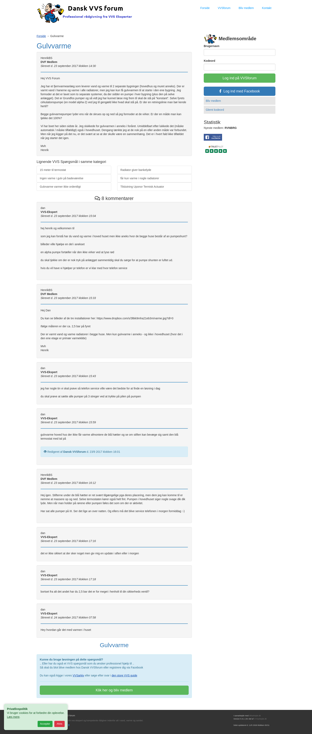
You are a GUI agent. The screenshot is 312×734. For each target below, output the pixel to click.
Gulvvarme (54, 46)
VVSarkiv (78, 675)
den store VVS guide (124, 675)
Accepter (45, 723)
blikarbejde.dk (255, 715)
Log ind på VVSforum (239, 78)
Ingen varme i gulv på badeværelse (61, 178)
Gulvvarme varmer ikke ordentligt (60, 186)
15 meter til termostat (53, 169)
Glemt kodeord (215, 109)
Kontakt (266, 8)
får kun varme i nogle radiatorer (139, 178)
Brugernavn (211, 46)
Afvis (59, 723)
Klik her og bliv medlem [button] (114, 690)
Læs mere (13, 716)
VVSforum (224, 8)
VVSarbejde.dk (260, 719)
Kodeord (209, 60)
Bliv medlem (246, 8)
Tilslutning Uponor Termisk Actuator (142, 186)
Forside (205, 8)
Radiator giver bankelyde (135, 169)
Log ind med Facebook (239, 91)
